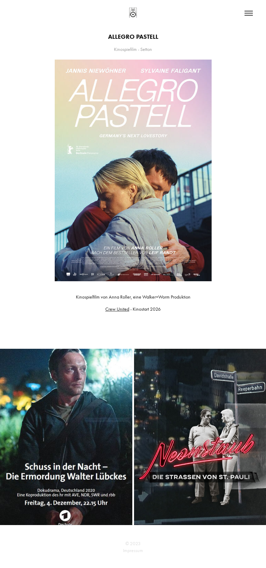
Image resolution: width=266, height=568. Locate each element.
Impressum (133, 550)
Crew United (117, 309)
